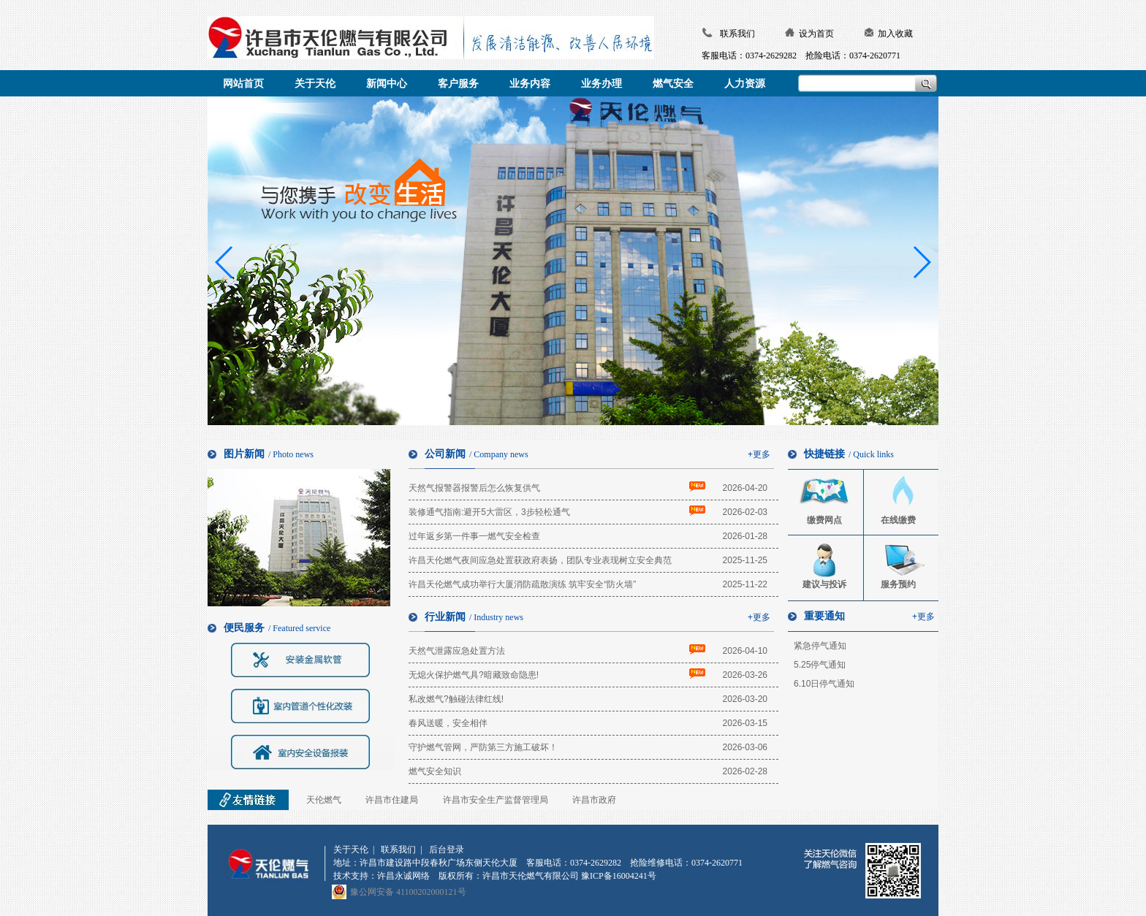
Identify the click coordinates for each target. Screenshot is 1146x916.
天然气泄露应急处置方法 (457, 651)
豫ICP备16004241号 (618, 876)
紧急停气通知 (820, 646)
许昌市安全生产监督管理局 (495, 800)
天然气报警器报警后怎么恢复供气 (474, 488)
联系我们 (737, 33)
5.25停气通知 (820, 665)
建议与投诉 (824, 584)
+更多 (759, 454)
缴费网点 (824, 520)
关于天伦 (350, 849)
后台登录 (446, 849)
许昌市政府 (594, 800)
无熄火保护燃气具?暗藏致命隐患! (474, 675)
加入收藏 (895, 33)
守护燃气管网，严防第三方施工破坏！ (483, 747)
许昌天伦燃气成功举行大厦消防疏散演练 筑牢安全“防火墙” (522, 584)
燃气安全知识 (435, 771)
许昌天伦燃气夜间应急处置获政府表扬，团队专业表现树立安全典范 (540, 560)
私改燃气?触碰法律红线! (456, 699)
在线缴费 (898, 520)
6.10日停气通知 (824, 684)
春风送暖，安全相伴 (448, 723)
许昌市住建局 (391, 800)
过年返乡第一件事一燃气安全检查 (474, 536)
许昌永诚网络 (403, 876)
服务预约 (898, 584)
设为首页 (816, 33)
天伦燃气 (323, 800)
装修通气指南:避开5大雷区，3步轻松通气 (489, 512)
